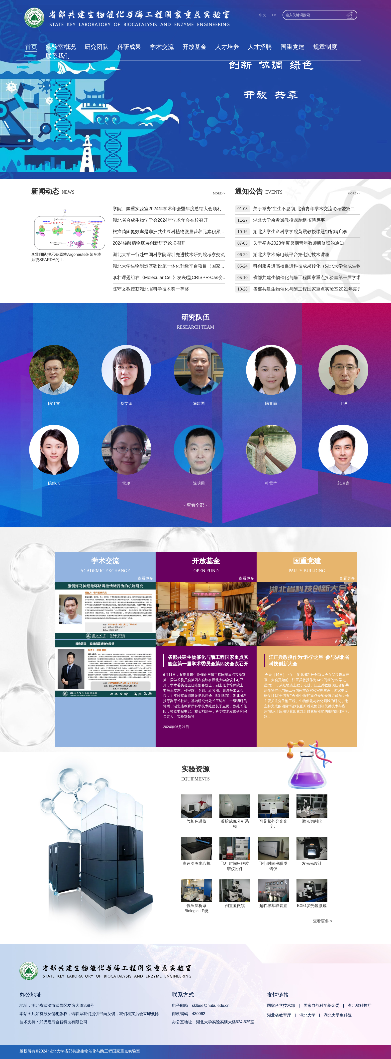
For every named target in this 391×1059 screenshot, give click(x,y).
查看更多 (145, 578)
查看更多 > (322, 921)
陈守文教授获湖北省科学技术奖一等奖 (151, 289)
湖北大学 (307, 1015)
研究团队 (96, 46)
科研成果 (129, 46)
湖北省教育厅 (279, 1015)
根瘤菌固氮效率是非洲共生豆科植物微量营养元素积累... (168, 231)
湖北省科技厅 (360, 1005)
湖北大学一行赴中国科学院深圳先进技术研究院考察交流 (169, 254)
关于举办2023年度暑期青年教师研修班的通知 (298, 243)
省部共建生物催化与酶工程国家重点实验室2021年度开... (309, 289)
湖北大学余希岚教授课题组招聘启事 (289, 220)
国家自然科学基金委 (321, 1005)
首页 (31, 46)
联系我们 (58, 55)
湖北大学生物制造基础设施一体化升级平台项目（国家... (168, 266)
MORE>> (219, 193)
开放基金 (194, 46)
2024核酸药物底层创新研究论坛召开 (149, 243)
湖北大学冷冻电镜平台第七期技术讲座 (291, 254)
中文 (262, 15)
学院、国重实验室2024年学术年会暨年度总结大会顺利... (169, 208)
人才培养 (227, 46)
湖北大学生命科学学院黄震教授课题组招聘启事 (300, 231)
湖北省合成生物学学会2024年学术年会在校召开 (160, 220)
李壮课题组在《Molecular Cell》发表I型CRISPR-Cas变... (169, 277)
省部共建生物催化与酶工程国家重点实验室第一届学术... (309, 277)
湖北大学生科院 (338, 1015)
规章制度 (325, 46)
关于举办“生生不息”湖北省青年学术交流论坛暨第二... (306, 208)
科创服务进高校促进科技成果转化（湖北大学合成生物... (309, 266)
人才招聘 (260, 46)
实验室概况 (61, 46)
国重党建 (292, 46)
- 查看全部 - (195, 505)
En (274, 15)
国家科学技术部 (281, 1005)
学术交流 (162, 46)
